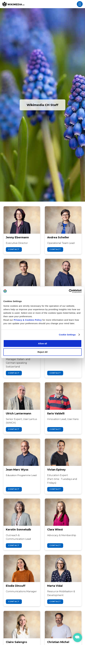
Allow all (42, 343)
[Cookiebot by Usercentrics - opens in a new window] (69, 291)
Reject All (42, 352)
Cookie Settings (67, 334)
